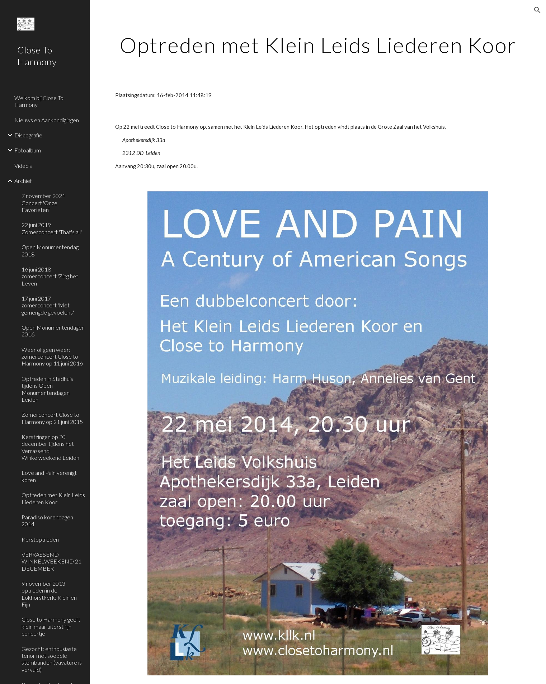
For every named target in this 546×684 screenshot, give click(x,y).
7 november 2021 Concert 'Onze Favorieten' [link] (43, 202)
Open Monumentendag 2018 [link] (50, 250)
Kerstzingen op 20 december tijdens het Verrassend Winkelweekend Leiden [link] (50, 447)
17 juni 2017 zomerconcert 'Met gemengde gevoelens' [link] (48, 305)
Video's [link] (23, 165)
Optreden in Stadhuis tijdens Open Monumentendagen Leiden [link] (47, 389)
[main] (318, 45)
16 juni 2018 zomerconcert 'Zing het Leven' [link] (50, 276)
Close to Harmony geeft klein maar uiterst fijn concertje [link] (51, 626)
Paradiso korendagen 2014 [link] (47, 520)
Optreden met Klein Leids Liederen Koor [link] (53, 498)
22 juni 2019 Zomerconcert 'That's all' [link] (52, 228)
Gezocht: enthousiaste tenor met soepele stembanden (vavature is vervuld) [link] (52, 659)
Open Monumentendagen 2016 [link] (53, 331)
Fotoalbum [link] (27, 150)
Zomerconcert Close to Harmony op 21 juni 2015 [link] (52, 418)
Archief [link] (23, 180)
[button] (537, 10)
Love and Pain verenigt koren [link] (49, 476)
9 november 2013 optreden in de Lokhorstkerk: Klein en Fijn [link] (49, 594)
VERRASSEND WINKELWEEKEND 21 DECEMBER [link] (51, 561)
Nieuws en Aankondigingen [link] (46, 120)
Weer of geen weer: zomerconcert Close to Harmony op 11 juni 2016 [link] (52, 356)
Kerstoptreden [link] (40, 539)
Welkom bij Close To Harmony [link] (38, 101)
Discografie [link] (28, 135)
